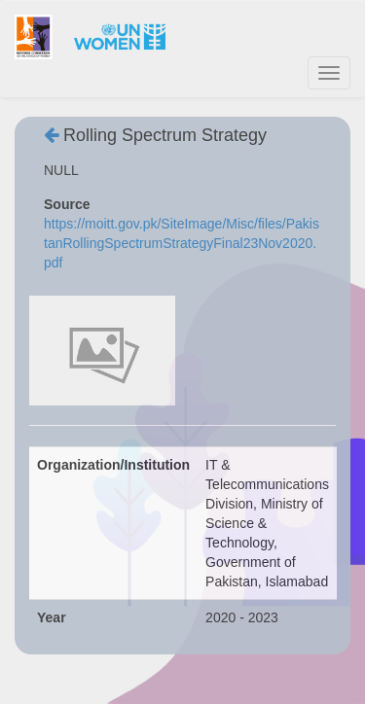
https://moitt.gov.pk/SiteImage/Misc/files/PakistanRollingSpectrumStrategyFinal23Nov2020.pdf (181, 243)
